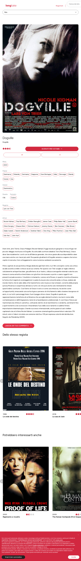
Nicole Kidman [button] (8, 221)
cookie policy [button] (59, 540)
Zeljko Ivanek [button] (8, 231)
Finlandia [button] (16, 174)
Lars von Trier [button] (8, 209)
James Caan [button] (47, 221)
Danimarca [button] (7, 174)
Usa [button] (12, 179)
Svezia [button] (5, 179)
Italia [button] (55, 174)
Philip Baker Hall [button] (59, 221)
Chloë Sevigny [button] (8, 226)
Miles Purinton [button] (58, 231)
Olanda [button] (70, 174)
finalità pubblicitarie (38, 545)
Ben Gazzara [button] (59, 226)
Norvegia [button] (62, 174)
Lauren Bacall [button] (72, 221)
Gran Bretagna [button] (45, 174)
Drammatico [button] (7, 188)
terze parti (29, 542)
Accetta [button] (73, 557)
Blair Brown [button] (70, 226)
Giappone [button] (34, 174)
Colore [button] (13, 198)
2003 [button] (5, 165)
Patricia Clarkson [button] (34, 226)
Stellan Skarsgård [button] (34, 221)
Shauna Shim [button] (20, 226)
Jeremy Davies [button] (47, 226)
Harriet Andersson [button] (21, 231)
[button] (51, 149)
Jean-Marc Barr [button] (70, 231)
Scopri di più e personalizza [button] (13, 557)
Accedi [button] (69, 6)
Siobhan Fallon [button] (36, 231)
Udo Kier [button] (6, 236)
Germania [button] (25, 174)
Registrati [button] (59, 6)
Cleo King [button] (46, 231)
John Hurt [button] (15, 236)
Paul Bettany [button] (21, 221)
